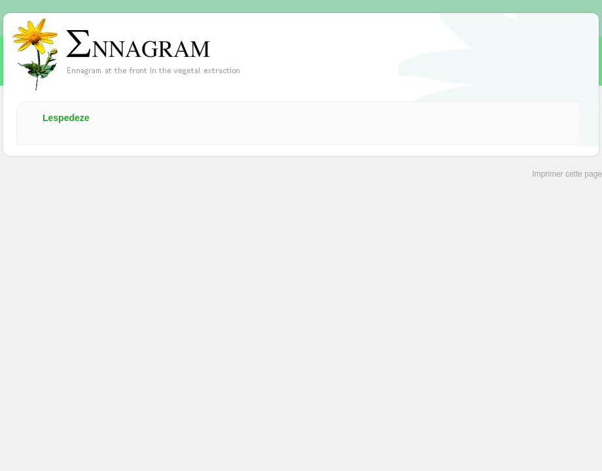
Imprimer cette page (567, 174)
